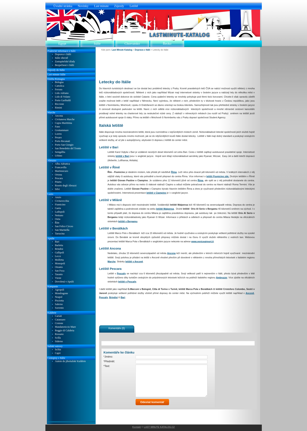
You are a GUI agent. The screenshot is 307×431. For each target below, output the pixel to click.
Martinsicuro (61, 171)
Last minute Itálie (57, 74)
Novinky (83, 6)
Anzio (58, 197)
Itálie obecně (61, 58)
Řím (57, 222)
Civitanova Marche (65, 119)
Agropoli (59, 289)
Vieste (58, 278)
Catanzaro (60, 319)
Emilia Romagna (56, 78)
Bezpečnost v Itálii (64, 65)
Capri (58, 353)
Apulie (51, 238)
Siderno (59, 341)
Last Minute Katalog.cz (178, 35)
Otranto (59, 267)
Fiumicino (60, 204)
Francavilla (61, 167)
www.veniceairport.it (202, 241)
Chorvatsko (132, 43)
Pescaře (121, 273)
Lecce (58, 256)
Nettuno (59, 215)
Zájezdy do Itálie (56, 70)
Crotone (59, 323)
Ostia (57, 219)
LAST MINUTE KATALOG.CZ (159, 427)
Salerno (59, 304)
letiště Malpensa (165, 208)
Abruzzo (52, 160)
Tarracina (60, 233)
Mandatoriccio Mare (65, 327)
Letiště (134, 6)
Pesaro (58, 137)
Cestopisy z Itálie (56, 357)
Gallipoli (59, 252)
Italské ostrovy (55, 346)
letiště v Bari (122, 156)
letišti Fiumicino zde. (217, 176)
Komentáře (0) (117, 328)
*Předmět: (109, 361)
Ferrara (58, 89)
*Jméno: (108, 356)
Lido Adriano (62, 93)
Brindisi (113, 297)
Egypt (62, 43)
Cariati (58, 316)
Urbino (58, 155)
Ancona (171, 253)
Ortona (58, 174)
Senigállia (60, 152)
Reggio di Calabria (64, 330)
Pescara (59, 178)
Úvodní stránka (63, 6)
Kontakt (136, 427)
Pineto (58, 182)
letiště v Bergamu (127, 221)
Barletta (59, 245)
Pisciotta (59, 300)
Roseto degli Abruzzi (66, 185)
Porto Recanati (62, 141)
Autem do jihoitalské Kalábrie (70, 361)
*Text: (107, 366)
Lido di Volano (62, 96)
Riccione (59, 104)
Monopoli (60, 263)
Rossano (59, 334)
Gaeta (58, 208)
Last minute (101, 6)
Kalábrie (52, 312)
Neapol (58, 297)
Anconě (250, 293)
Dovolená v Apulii (64, 281)
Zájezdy (119, 6)
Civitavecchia (62, 201)
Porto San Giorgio (64, 144)
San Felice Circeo (64, 226)
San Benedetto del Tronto (68, 148)
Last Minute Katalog (122, 50)
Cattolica (59, 86)
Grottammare (62, 130)
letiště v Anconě (134, 261)
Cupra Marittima (63, 123)
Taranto (59, 274)
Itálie (97, 43)
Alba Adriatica (62, 163)
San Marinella (62, 230)
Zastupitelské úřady (65, 61)
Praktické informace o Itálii (62, 51)
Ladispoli (60, 211)
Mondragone (61, 293)
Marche (112, 261)
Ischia (58, 349)
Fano (57, 126)
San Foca (59, 270)
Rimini (58, 107)
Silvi (57, 189)
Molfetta (59, 260)
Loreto (58, 134)
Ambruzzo (221, 277)
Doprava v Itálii (63, 54)
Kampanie (53, 286)
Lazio (50, 194)
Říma (174, 172)
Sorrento (59, 308)
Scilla (58, 337)
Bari (123, 297)
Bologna (59, 82)
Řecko (167, 43)
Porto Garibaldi (63, 100)
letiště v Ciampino (156, 192)
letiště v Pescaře (127, 281)
